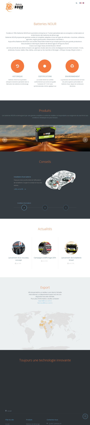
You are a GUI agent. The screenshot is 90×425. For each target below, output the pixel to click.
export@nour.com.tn (45, 301)
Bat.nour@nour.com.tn (45, 303)
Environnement (72, 76)
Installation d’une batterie (22, 177)
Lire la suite (19, 189)
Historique (17, 76)
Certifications (45, 76)
